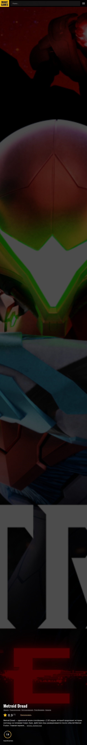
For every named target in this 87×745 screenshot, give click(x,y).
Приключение (15, 710)
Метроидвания (27, 710)
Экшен (6, 710)
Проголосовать (25, 715)
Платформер (39, 710)
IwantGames (4, 3)
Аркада (48, 710)
